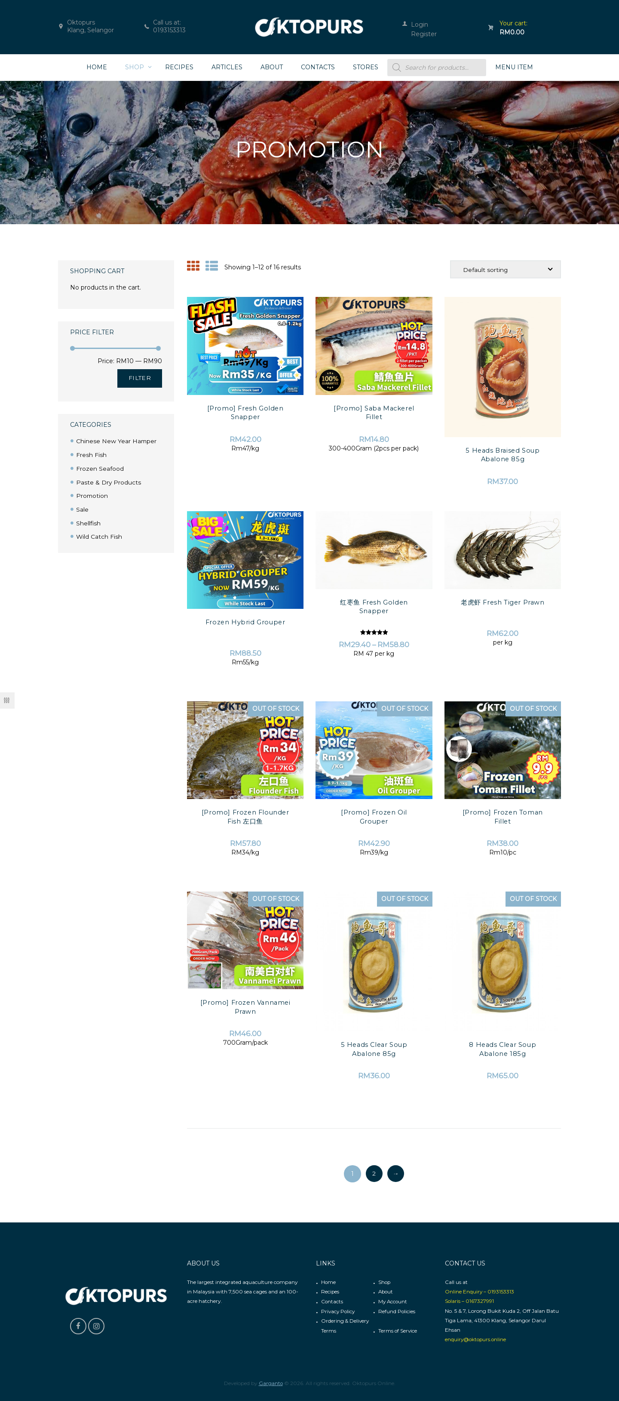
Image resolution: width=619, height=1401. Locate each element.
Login (419, 24)
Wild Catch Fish (99, 535)
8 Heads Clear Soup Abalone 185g (502, 1049)
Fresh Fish (91, 455)
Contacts (332, 1301)
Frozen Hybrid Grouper (245, 622)
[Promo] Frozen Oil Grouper (374, 817)
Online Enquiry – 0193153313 (480, 1292)
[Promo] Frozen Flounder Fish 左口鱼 (245, 817)
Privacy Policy (338, 1311)
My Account (393, 1301)
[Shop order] (505, 269)
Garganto (270, 1382)
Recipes (330, 1292)
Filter (139, 378)
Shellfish (88, 521)
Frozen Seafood (100, 468)
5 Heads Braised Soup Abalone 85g (502, 454)
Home (328, 1282)
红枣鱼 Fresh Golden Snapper (374, 606)
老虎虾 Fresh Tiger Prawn (502, 602)
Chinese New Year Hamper (116, 441)
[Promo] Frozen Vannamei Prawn (245, 1007)
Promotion (92, 495)
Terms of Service (398, 1330)
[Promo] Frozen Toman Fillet (502, 817)
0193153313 (169, 30)
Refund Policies (397, 1311)
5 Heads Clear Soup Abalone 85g (374, 1049)
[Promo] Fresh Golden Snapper (245, 412)
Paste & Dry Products (108, 481)
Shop (384, 1282)
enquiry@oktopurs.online (476, 1339)
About (386, 1292)
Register (424, 34)
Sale (82, 508)
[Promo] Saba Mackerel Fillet (374, 412)
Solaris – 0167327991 (469, 1301)
